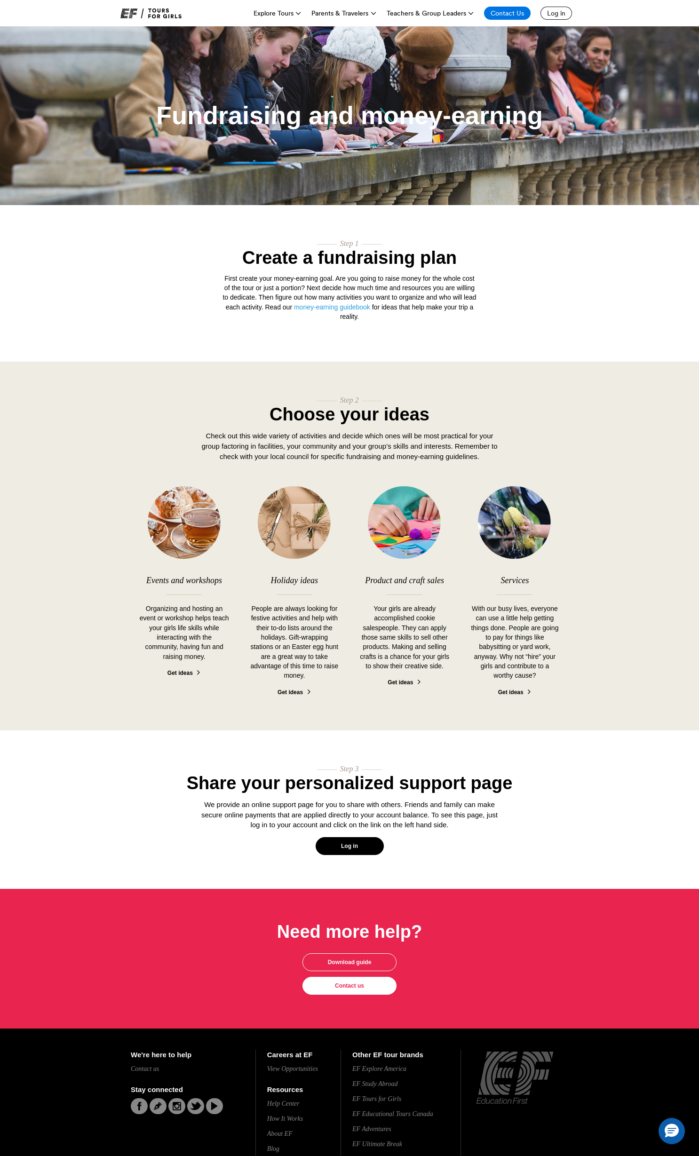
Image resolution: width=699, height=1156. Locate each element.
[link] (151, 13)
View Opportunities (292, 1068)
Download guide (350, 962)
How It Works (285, 1118)
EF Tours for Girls (376, 1098)
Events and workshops (184, 580)
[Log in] (556, 13)
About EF (280, 1133)
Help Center (283, 1103)
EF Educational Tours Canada (392, 1113)
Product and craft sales (404, 580)
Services (514, 580)
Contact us (349, 985)
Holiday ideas (294, 580)
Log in (349, 846)
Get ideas (180, 673)
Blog (273, 1148)
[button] (672, 1131)
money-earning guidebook (332, 307)
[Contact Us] (507, 13)
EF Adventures (371, 1128)
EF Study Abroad (374, 1083)
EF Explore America (379, 1068)
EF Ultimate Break (377, 1144)
